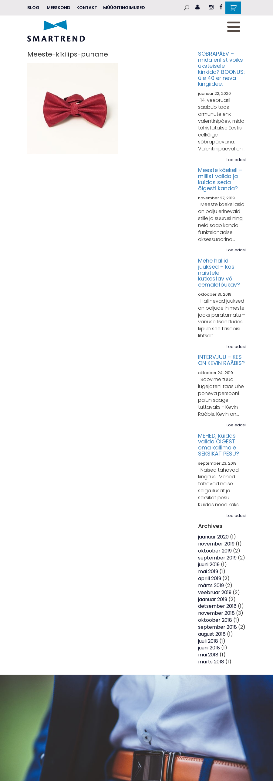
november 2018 (216, 613)
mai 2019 (208, 571)
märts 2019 (211, 585)
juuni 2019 (209, 564)
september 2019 (217, 557)
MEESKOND (58, 8)
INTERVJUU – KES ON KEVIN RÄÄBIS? (221, 360)
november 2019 (216, 543)
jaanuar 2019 (212, 599)
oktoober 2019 (215, 550)
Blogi (34, 8)
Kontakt (86, 8)
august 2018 (212, 634)
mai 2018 (208, 654)
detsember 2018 (217, 606)
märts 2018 (211, 661)
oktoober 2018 (215, 620)
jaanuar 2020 (213, 536)
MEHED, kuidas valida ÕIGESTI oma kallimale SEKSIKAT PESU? (218, 444)
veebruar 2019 (214, 592)
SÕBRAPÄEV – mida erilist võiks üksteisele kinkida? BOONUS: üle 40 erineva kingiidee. (221, 69)
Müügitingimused (124, 8)
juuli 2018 (208, 641)
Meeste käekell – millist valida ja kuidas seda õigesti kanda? (220, 179)
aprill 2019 (209, 578)
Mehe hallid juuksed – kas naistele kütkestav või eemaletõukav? (219, 272)
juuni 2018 (209, 647)
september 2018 (217, 627)
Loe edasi (236, 160)
